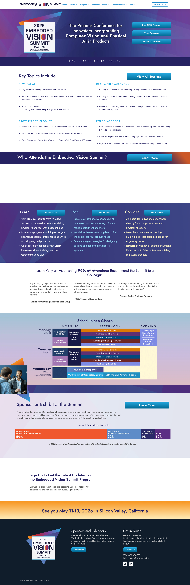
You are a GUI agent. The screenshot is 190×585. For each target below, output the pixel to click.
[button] (78, 549)
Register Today (160, 4)
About (132, 5)
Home (64, 5)
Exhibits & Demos (99, 5)
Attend (72, 5)
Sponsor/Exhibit (118, 5)
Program (83, 5)
